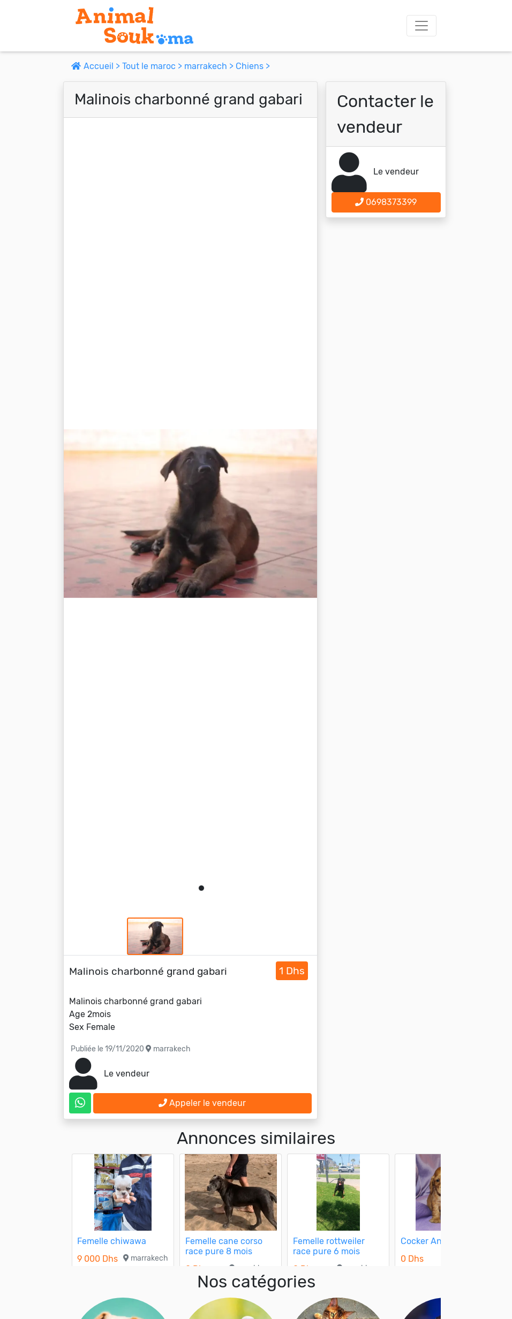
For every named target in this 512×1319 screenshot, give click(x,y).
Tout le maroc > (153, 66)
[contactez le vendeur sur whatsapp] (80, 1103)
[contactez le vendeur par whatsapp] (80, 1103)
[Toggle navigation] (421, 25)
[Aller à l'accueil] (134, 25)
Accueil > (96, 66)
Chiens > (253, 66)
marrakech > (210, 66)
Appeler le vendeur (202, 1103)
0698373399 (386, 202)
